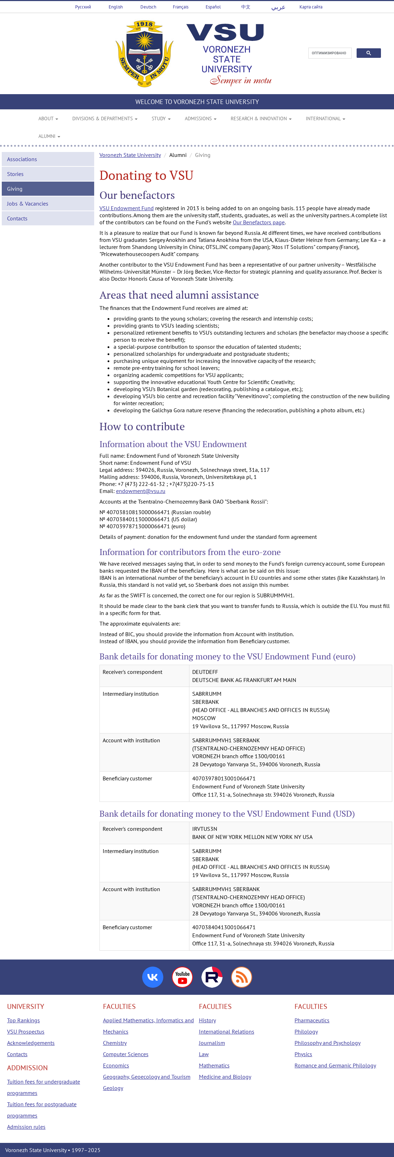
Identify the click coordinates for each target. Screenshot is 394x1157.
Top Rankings (23, 1020)
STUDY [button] (161, 118)
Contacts (17, 218)
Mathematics (214, 1065)
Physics (303, 1054)
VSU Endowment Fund (126, 208)
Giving (15, 188)
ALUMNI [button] (49, 136)
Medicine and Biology (225, 1076)
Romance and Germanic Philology (335, 1065)
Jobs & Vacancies (27, 203)
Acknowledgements (31, 1042)
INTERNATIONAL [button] (325, 118)
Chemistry (115, 1042)
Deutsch (148, 7)
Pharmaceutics (312, 1020)
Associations (22, 159)
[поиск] (329, 53)
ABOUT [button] (48, 118)
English (116, 7)
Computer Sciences (125, 1054)
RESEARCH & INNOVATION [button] (261, 118)
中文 (245, 7)
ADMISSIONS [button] (201, 118)
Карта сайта (310, 7)
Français (180, 7)
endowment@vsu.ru (140, 490)
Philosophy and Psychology (327, 1042)
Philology (306, 1031)
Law (204, 1054)
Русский (83, 7)
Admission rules (26, 1126)
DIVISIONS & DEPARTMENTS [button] (105, 118)
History (207, 1020)
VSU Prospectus (25, 1031)
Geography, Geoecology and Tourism (146, 1076)
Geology (113, 1087)
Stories (15, 173)
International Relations (226, 1031)
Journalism (212, 1042)
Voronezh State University (130, 154)
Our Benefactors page (259, 222)
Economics (116, 1065)
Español (213, 7)
